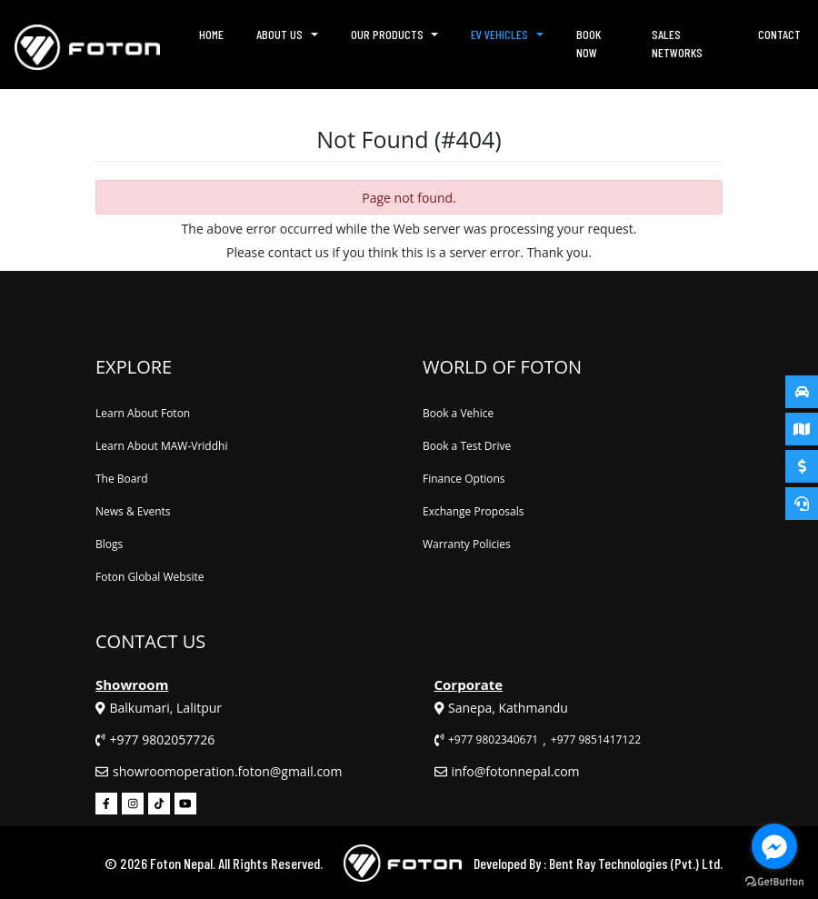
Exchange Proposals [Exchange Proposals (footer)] (473, 511)
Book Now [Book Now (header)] (588, 43)
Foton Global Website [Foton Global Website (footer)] (149, 576)
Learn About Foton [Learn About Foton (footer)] (142, 413)
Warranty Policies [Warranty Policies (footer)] (467, 544)
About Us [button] (279, 34)
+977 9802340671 (493, 739)
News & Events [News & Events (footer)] (133, 511)
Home (212, 38)
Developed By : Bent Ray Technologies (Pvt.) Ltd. (598, 863)
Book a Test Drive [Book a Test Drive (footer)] (467, 446)
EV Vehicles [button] (499, 34)
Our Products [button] (387, 34)
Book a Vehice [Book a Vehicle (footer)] (458, 413)
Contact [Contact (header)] (779, 34)
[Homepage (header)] (87, 44)
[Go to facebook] (774, 846)
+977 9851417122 (596, 739)
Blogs (109, 544)
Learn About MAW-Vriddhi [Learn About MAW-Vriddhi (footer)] (161, 446)
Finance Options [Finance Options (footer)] (464, 478)
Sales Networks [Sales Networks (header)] (677, 43)
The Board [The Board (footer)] (121, 478)
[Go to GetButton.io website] (774, 880)
